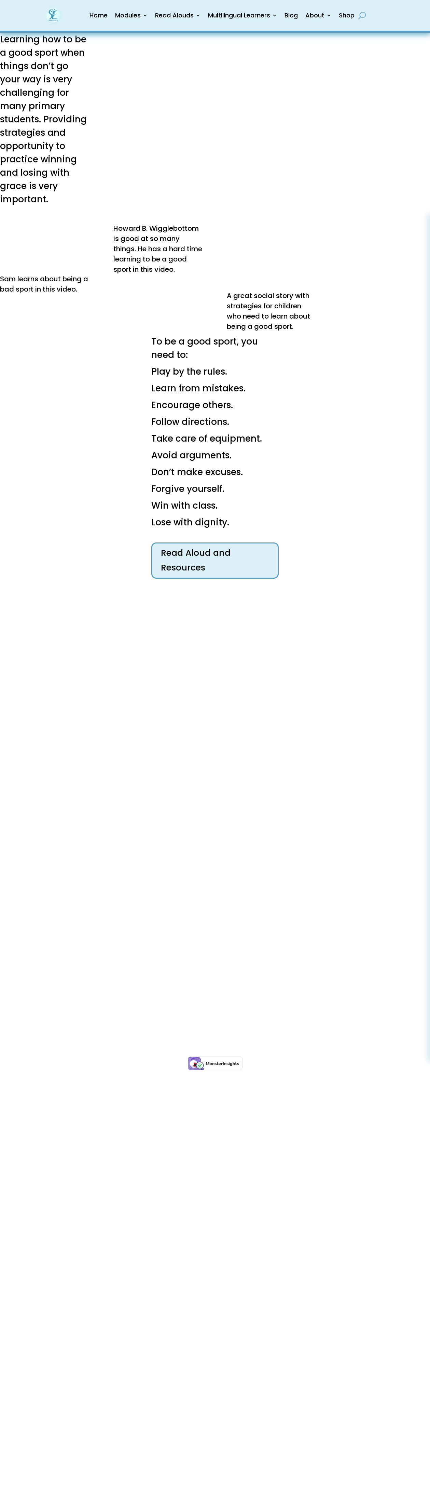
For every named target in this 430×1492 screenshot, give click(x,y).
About (314, 15)
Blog (291, 15)
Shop (347, 15)
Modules (128, 15)
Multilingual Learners (239, 15)
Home (98, 15)
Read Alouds (174, 15)
